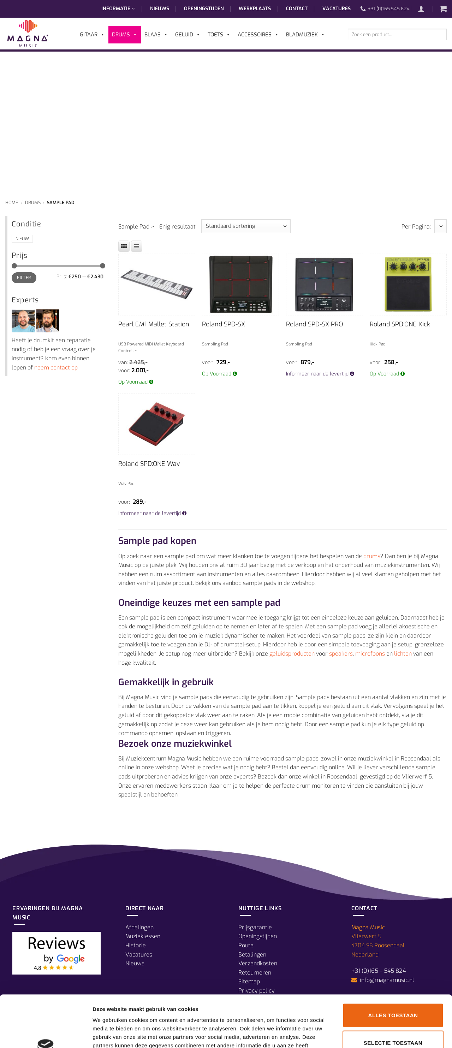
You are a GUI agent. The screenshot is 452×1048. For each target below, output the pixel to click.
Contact (297, 8)
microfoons (370, 653)
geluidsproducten (292, 653)
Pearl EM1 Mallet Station (153, 324)
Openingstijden (204, 8)
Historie (135, 945)
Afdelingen (139, 927)
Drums (33, 203)
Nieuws (159, 8)
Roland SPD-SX (223, 324)
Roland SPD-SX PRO (314, 324)
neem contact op (56, 367)
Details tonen (381, 1034)
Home (11, 203)
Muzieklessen (142, 936)
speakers (341, 653)
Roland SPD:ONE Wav (149, 464)
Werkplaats (255, 8)
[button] (425, 9)
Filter (24, 277)
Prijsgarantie (255, 927)
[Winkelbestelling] (246, 226)
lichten (403, 653)
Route (246, 945)
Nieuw (22, 239)
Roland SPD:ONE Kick (400, 324)
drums (371, 556)
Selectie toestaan (393, 994)
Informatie (118, 8)
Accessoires (258, 34)
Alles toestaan (393, 967)
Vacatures (336, 8)
